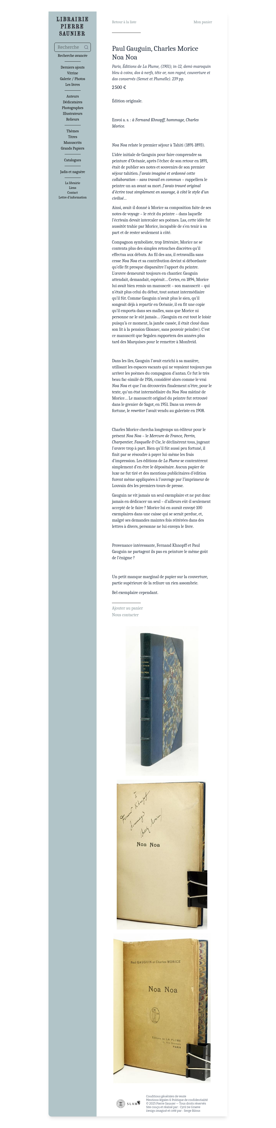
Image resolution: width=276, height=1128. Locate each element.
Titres (72, 137)
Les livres (72, 85)
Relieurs (72, 119)
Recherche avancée (72, 56)
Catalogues (72, 160)
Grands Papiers (72, 148)
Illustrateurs (72, 114)
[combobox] (72, 47)
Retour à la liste (124, 22)
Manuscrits (73, 143)
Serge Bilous (192, 1110)
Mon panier (203, 22)
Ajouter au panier (127, 608)
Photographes (72, 108)
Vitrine (72, 73)
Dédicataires (72, 102)
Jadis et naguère (72, 172)
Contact (72, 192)
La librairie (72, 183)
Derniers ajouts (72, 67)
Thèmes (73, 131)
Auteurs (72, 96)
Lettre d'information (73, 197)
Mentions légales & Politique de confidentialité (177, 1100)
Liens (72, 187)
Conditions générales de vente (166, 1096)
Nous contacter (125, 614)
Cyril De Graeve (190, 1107)
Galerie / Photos (72, 79)
